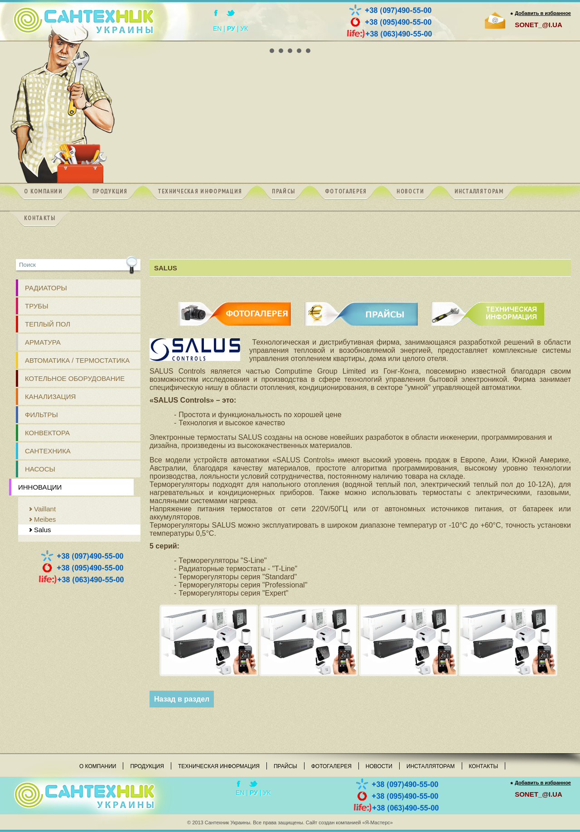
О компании (97, 766)
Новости (379, 766)
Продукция (147, 766)
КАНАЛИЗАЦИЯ (50, 396)
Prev (21, 41)
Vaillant (45, 509)
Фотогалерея (331, 766)
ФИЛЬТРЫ (41, 414)
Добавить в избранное (543, 13)
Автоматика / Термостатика (77, 360)
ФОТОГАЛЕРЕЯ (235, 306)
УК (244, 28)
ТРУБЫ (36, 306)
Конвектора (47, 433)
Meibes (45, 519)
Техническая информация (219, 766)
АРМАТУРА (43, 342)
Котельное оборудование (75, 378)
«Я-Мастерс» (377, 822)
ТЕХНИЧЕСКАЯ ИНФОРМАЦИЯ (487, 306)
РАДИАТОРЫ (46, 288)
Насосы (40, 469)
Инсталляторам (430, 766)
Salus (42, 530)
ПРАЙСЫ (361, 306)
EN (217, 28)
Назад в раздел (181, 699)
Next (559, 41)
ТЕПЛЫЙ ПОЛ (47, 324)
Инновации (40, 487)
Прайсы (285, 766)
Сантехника (48, 451)
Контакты (483, 766)
